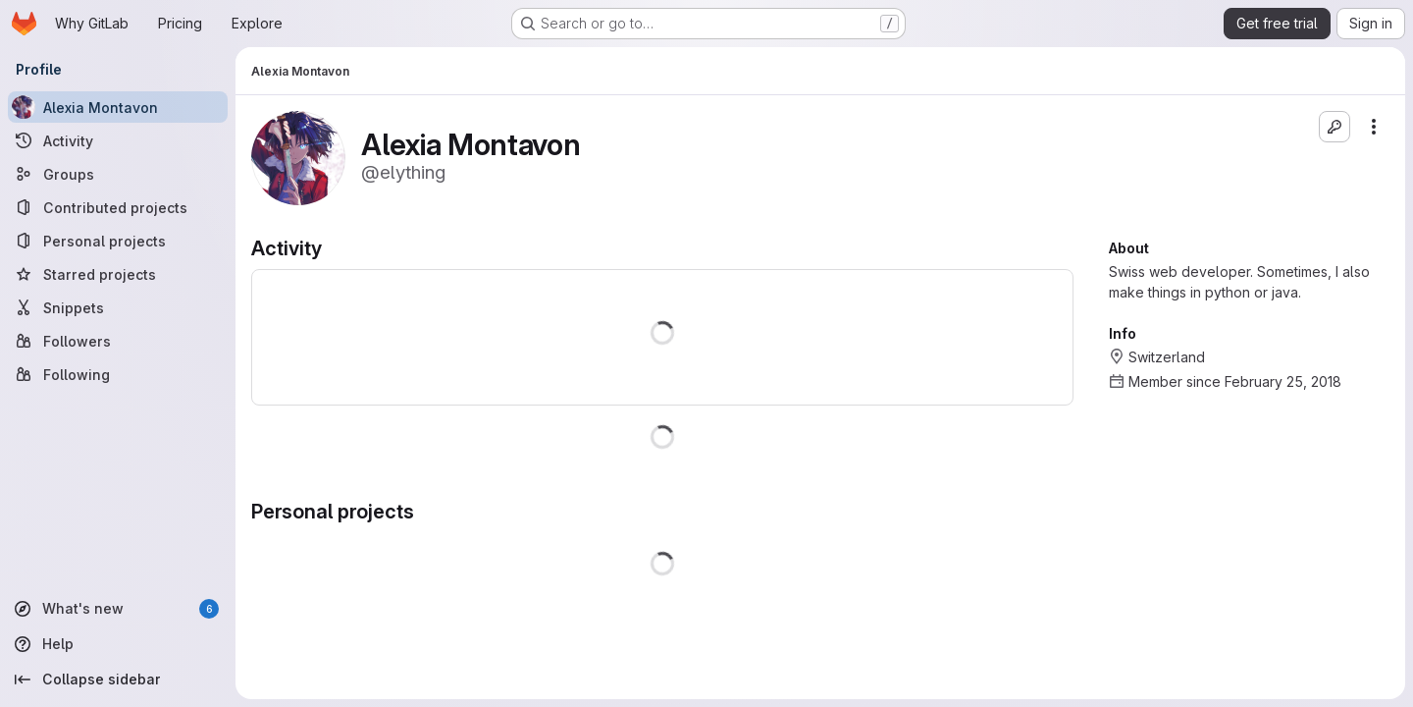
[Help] (118, 644)
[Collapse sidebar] (118, 679)
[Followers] (118, 340)
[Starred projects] (118, 274)
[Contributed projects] (118, 207)
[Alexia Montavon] (118, 107)
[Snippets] (118, 307)
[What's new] (118, 609)
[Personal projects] (118, 240)
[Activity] (118, 140)
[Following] (118, 374)
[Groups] (118, 174)
